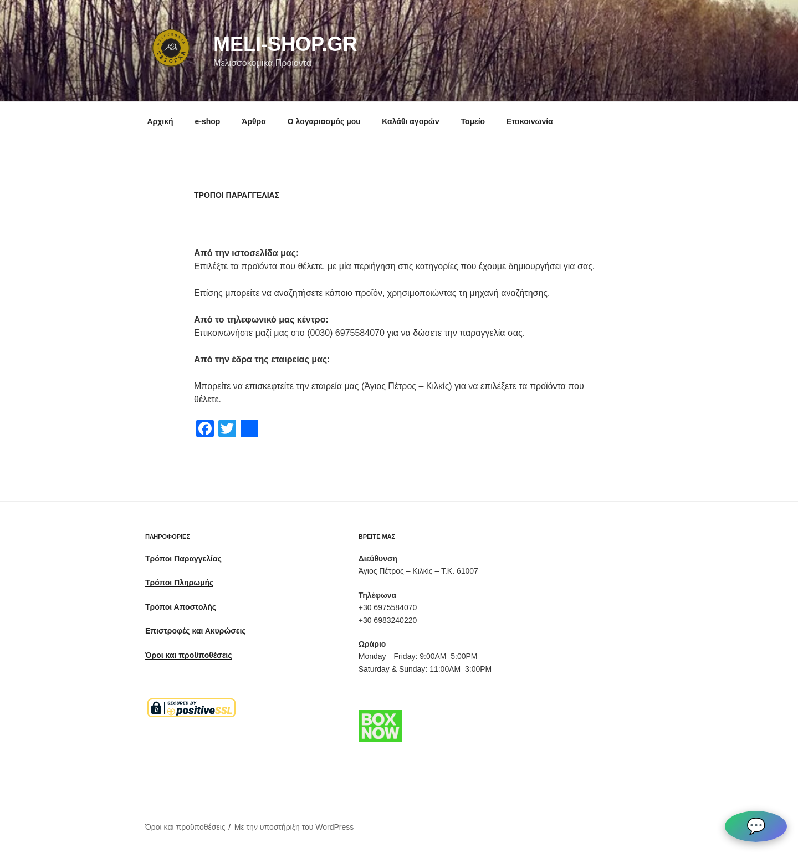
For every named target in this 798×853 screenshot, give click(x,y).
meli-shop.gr (285, 44)
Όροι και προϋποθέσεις (185, 827)
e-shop (207, 121)
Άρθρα (254, 121)
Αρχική (160, 121)
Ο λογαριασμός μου (324, 121)
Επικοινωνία (530, 121)
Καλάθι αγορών (410, 121)
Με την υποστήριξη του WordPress (294, 827)
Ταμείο (473, 121)
